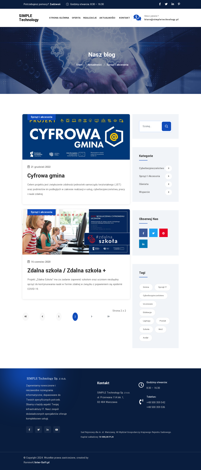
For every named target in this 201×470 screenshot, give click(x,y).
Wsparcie (155, 192)
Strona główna (59, 17)
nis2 (161, 329)
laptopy (146, 320)
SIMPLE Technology (29, 18)
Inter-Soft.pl (42, 462)
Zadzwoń (55, 4)
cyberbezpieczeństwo (153, 295)
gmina (146, 287)
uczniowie (148, 304)
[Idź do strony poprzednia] (42, 317)
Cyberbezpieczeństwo (155, 168)
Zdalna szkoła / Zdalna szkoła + (66, 271)
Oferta (76, 17)
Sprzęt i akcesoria (41, 117)
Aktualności (107, 17)
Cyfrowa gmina (46, 176)
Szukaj (166, 126)
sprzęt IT (162, 287)
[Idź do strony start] (25, 317)
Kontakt (124, 17)
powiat (163, 320)
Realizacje (90, 17)
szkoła (146, 329)
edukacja (147, 312)
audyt (145, 337)
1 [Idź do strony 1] (59, 316)
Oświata (155, 184)
